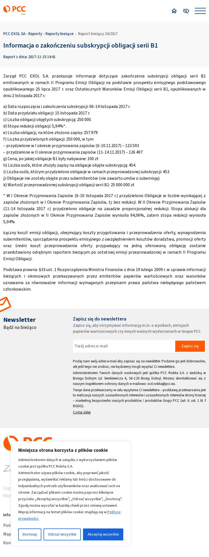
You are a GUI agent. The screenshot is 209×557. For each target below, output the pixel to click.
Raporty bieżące (59, 33)
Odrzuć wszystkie (62, 534)
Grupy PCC (171, 400)
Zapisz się (190, 346)
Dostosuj (30, 534)
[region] (71, 493)
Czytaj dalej (82, 412)
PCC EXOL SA (14, 33)
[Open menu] (200, 10)
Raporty (35, 33)
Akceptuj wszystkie (103, 534)
